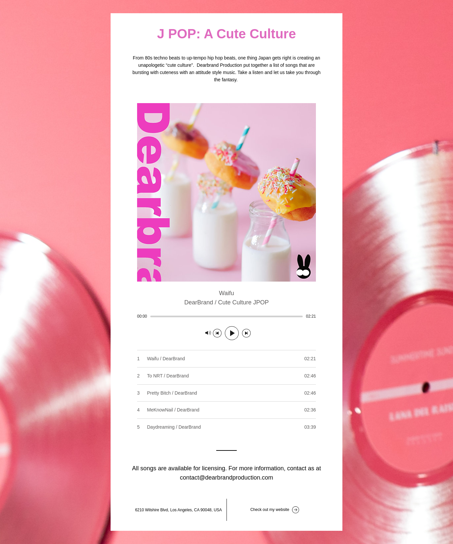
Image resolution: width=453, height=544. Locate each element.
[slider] (226, 316)
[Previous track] (217, 333)
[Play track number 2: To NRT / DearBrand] (226, 375)
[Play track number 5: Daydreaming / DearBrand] (226, 427)
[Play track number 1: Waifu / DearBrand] (226, 358)
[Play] (232, 333)
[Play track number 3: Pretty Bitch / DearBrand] (226, 393)
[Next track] (246, 333)
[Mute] (208, 333)
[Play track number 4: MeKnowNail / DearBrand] (226, 409)
